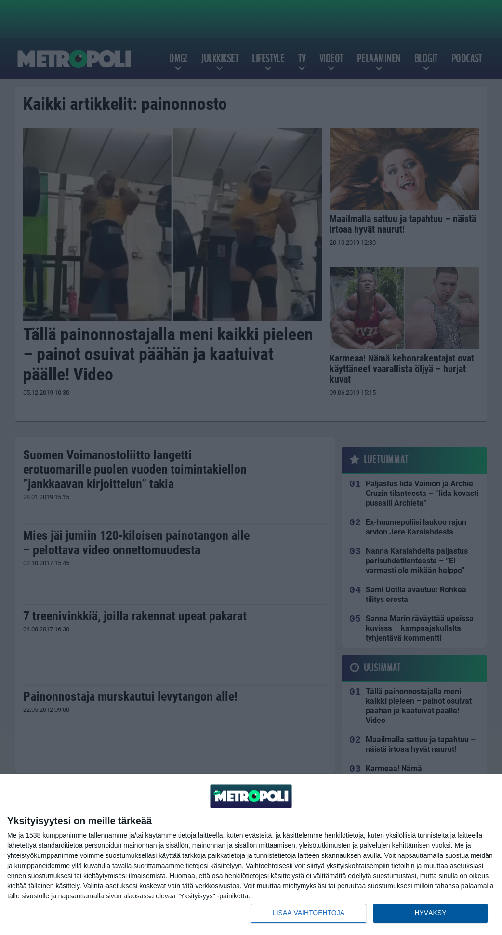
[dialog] (251, 855)
